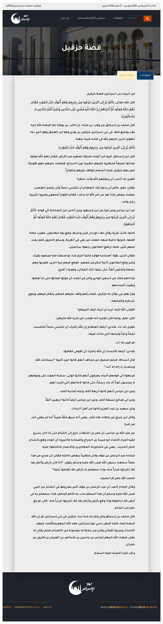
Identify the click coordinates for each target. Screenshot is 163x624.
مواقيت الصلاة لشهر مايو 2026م (23, 6)
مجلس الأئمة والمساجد (91, 18)
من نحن (65, 18)
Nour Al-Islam (147, 607)
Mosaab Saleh (119, 607)
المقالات (117, 18)
